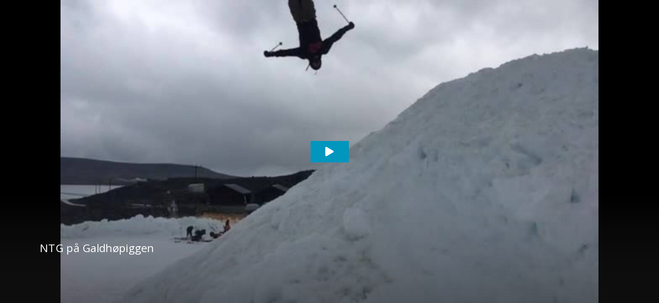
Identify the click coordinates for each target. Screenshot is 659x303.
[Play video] (330, 151)
